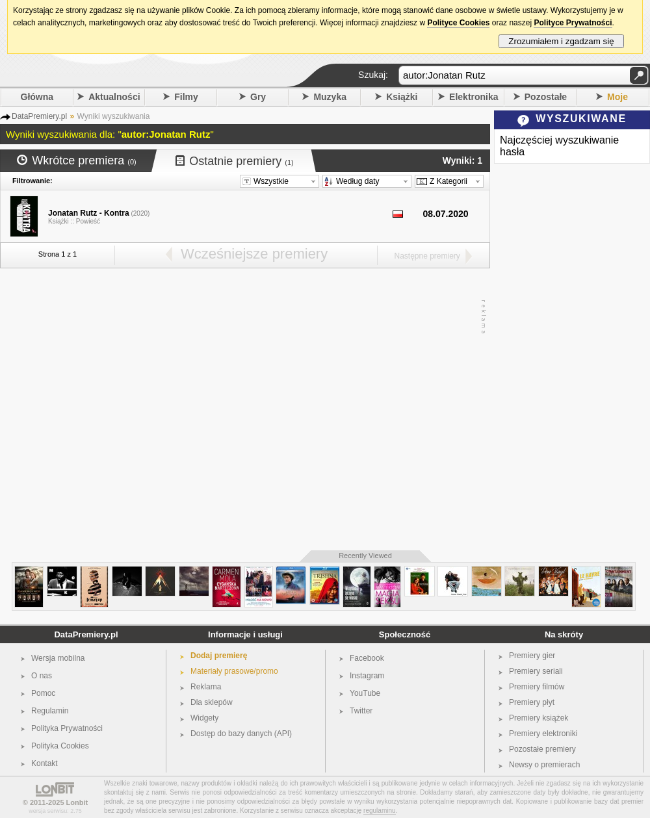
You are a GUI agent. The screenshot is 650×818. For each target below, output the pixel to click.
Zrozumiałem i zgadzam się (561, 41)
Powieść (88, 221)
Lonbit (77, 802)
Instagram (367, 675)
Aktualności (114, 97)
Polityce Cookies (458, 22)
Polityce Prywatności (573, 22)
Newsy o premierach (544, 764)
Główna (37, 97)
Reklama (205, 686)
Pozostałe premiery (542, 749)
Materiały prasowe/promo (234, 671)
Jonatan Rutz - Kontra (88, 213)
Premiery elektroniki (543, 733)
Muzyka (329, 97)
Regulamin (49, 710)
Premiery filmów (536, 686)
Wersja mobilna (57, 658)
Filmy (186, 97)
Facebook (367, 658)
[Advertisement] (122, 409)
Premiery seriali (536, 671)
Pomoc (43, 693)
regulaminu (379, 810)
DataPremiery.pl (86, 634)
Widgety (204, 717)
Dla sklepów (211, 702)
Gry (258, 97)
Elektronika (473, 97)
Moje (617, 97)
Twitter (361, 710)
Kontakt (44, 763)
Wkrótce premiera (76, 160)
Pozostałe (546, 97)
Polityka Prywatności (67, 728)
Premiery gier (532, 655)
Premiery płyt (531, 702)
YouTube (365, 693)
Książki (401, 97)
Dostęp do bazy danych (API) (241, 733)
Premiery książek (538, 717)
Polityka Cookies (60, 745)
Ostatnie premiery (235, 161)
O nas (41, 675)
